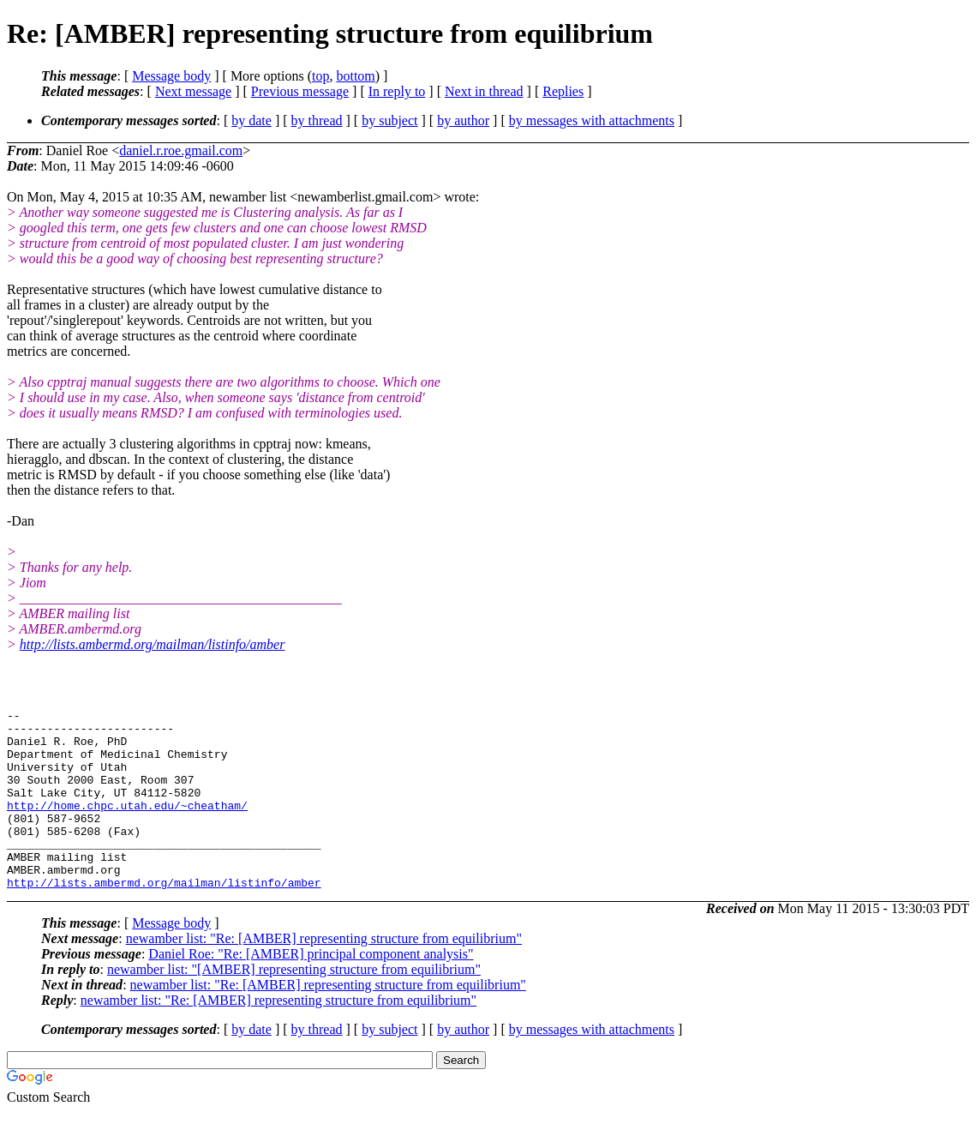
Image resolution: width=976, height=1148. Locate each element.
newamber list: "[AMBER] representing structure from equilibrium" (294, 1005)
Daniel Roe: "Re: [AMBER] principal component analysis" (310, 990)
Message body (171, 76)
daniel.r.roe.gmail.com (181, 150)
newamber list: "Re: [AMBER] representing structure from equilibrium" (324, 974)
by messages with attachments (591, 120)
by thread (317, 120)
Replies (563, 91)
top (320, 76)
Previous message (300, 91)
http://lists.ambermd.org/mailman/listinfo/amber (152, 644)
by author (463, 120)
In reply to (397, 91)
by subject (389, 120)
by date (251, 120)
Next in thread (484, 91)
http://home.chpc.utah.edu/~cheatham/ (127, 825)
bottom (355, 76)
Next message (193, 91)
